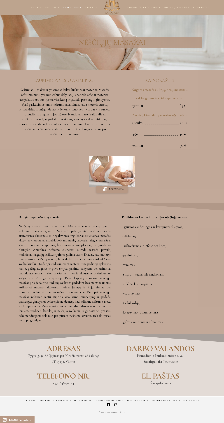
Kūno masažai (64, 400)
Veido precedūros (189, 400)
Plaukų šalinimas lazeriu (110, 400)
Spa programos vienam (164, 400)
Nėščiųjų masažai (84, 400)
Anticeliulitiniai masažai (39, 400)
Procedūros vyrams (138, 400)
